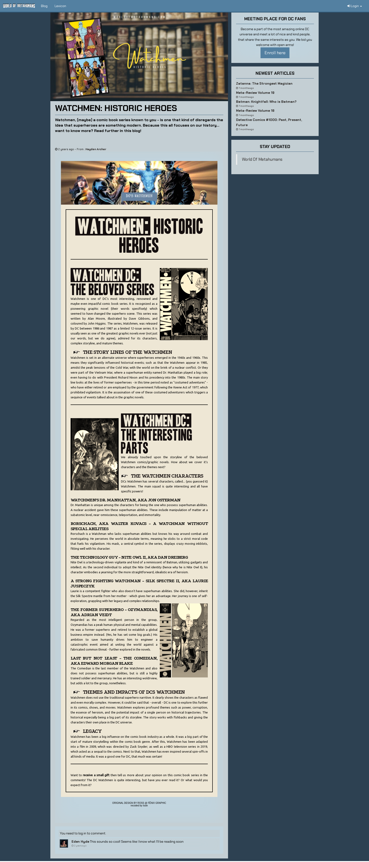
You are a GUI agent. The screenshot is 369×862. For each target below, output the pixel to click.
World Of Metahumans (262, 159)
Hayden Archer (95, 149)
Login (354, 6)
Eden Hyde (80, 841)
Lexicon (60, 6)
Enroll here (275, 53)
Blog (44, 6)
